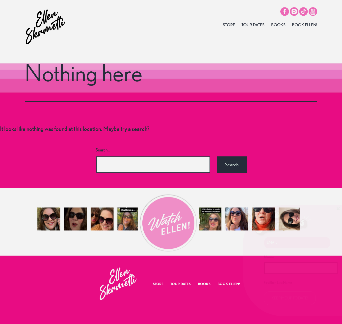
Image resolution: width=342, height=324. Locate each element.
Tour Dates (252, 24)
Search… (103, 149)
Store (229, 24)
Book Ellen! (304, 24)
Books (278, 24)
